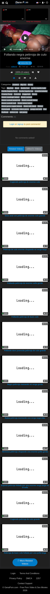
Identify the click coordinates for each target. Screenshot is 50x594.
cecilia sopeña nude (38, 88)
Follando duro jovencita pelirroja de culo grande (25, 351)
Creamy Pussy (7, 94)
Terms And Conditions (29, 573)
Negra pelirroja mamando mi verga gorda (25, 384)
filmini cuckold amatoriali (11, 100)
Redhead (5, 112)
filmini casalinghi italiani (10, 97)
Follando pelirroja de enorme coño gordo (25, 283)
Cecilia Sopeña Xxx (26, 91)
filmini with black (30, 106)
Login (13, 573)
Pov (44, 109)
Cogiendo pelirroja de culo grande (25, 519)
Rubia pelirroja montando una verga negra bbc (25, 418)
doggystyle (26, 94)
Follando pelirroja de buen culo (25, 317)
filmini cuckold (26, 97)
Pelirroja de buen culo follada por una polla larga (25, 553)
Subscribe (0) (25, 63)
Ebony (30, 85)
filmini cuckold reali (9, 103)
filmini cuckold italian (29, 100)
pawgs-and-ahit (36, 109)
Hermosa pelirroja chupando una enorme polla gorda (25, 452)
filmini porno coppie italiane (12, 106)
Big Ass (23, 85)
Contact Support (25, 583)
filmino (40, 106)
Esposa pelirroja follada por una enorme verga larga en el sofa (25, 486)
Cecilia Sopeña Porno (9, 91)
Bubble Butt (25, 88)
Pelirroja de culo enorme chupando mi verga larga (25, 249)
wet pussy (23, 112)
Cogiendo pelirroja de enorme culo (25, 182)
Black (17, 88)
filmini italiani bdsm (25, 103)
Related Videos (16, 149)
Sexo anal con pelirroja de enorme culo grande (25, 216)
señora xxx (14, 112)
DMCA (29, 578)
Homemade (6, 109)
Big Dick (10, 88)
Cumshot (17, 94)
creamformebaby (41, 91)
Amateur (16, 85)
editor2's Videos (34, 149)
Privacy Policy (15, 578)
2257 (38, 578)
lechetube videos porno (20, 109)
